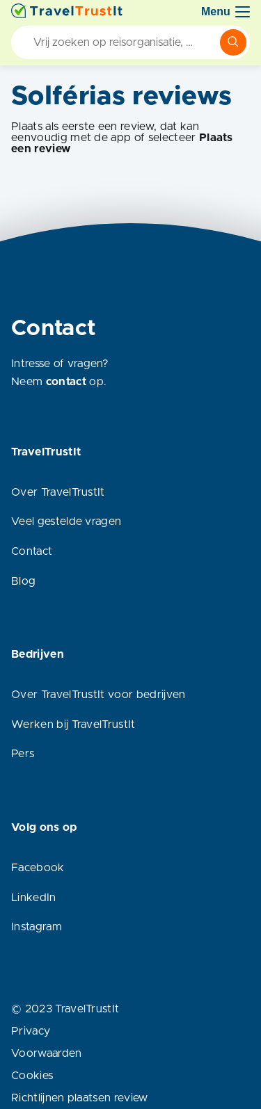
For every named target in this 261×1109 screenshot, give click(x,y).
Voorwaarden (46, 1053)
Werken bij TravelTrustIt (73, 724)
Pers (22, 753)
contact (66, 381)
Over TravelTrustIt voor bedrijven (98, 694)
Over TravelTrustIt (58, 492)
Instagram (36, 926)
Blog (23, 581)
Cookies (32, 1075)
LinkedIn (33, 897)
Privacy (30, 1031)
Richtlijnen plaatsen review (79, 1097)
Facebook (38, 867)
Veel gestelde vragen (66, 521)
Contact (31, 551)
